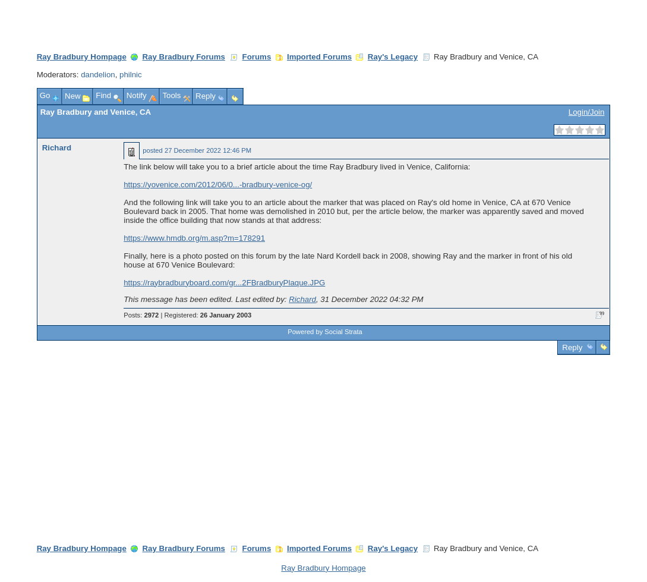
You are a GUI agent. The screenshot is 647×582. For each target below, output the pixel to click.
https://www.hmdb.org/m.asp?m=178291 (194, 238)
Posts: (141, 315)
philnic (130, 74)
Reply (572, 347)
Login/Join (586, 112)
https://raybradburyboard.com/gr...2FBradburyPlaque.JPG (224, 282)
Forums (257, 56)
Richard (56, 147)
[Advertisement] (324, 444)
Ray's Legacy (393, 56)
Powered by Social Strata (325, 331)
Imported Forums (319, 56)
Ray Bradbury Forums (184, 56)
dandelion (98, 74)
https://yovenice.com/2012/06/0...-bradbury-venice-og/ (218, 184)
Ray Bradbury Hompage (82, 56)
